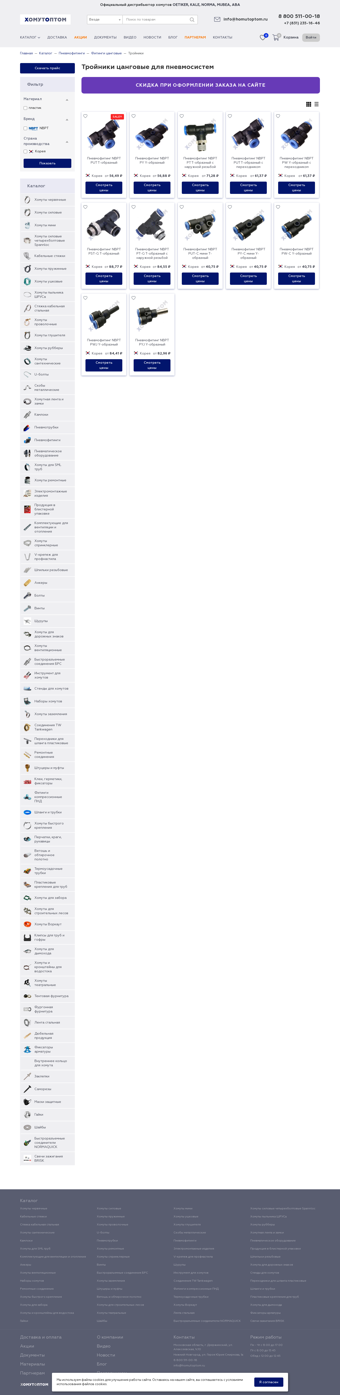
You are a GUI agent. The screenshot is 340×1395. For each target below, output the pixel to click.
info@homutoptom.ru (246, 19)
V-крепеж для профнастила (46, 557)
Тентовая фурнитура (51, 996)
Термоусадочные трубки (48, 871)
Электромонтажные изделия (50, 493)
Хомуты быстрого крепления (49, 825)
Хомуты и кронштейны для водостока (48, 967)
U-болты (41, 374)
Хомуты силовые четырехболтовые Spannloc (49, 241)
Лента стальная (47, 1022)
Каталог (30, 37)
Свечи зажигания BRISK (48, 1158)
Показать (47, 163)
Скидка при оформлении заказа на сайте (200, 85)
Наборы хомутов (48, 701)
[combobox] (104, 19)
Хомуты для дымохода (44, 951)
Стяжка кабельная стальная (49, 308)
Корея (35, 151)
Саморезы (42, 1089)
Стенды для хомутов (51, 688)
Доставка (57, 37)
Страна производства (37, 141)
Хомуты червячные (50, 199)
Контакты (222, 37)
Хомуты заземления (50, 714)
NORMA (208, 5)
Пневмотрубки (46, 427)
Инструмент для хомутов (47, 675)
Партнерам (195, 37)
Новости (152, 37)
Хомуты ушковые (48, 281)
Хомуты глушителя (49, 335)
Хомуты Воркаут (48, 924)
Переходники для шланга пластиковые (51, 741)
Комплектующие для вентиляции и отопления (51, 527)
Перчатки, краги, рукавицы (48, 839)
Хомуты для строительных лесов (51, 911)
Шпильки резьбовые (51, 570)
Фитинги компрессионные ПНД (48, 797)
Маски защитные (47, 1102)
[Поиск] (192, 19)
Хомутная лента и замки (49, 401)
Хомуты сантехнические (47, 361)
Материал (33, 99)
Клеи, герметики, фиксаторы (48, 781)
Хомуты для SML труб (47, 467)
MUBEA (223, 5)
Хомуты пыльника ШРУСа (48, 295)
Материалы (32, 1364)
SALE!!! (117, 116)
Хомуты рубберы (48, 348)
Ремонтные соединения (44, 755)
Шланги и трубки (48, 812)
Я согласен (268, 1382)
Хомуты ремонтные (50, 480)
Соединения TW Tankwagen (47, 727)
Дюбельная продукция (43, 1036)
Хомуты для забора (50, 898)
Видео (130, 37)
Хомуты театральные (45, 983)
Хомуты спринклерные (46, 543)
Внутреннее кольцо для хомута (50, 1063)
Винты (39, 608)
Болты (39, 595)
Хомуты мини (45, 225)
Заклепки (41, 1076)
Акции (80, 37)
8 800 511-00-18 (299, 16)
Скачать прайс (47, 68)
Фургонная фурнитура (43, 1009)
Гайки (38, 1114)
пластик (32, 108)
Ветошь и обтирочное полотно (44, 855)
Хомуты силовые (48, 212)
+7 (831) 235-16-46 (302, 23)
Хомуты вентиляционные (48, 648)
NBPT (36, 128)
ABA (236, 5)
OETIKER (180, 5)
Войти (311, 37)
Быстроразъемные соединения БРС (49, 662)
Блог (173, 37)
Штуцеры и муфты (49, 768)
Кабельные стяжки (49, 256)
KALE (195, 5)
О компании (110, 1337)
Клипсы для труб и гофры (49, 937)
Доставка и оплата (41, 1337)
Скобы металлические (46, 388)
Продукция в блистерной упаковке (44, 509)
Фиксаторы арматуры (43, 1049)
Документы (105, 37)
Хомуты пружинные (50, 268)
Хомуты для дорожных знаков (49, 634)
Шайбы (40, 1127)
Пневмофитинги (47, 440)
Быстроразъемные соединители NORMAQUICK (49, 1143)
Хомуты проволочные (45, 322)
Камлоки (41, 414)
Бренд (29, 119)
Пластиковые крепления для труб (50, 884)
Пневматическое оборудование (48, 453)
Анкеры (40, 582)
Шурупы (41, 621)
